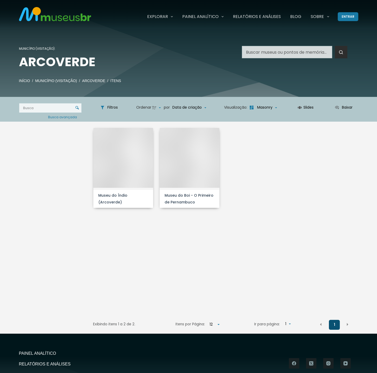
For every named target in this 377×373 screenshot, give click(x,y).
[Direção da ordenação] (157, 107)
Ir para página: (267, 324)
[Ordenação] (189, 107)
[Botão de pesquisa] (341, 52)
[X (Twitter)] (311, 363)
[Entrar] (348, 16)
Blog (295, 17)
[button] (320, 325)
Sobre (321, 17)
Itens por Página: (190, 324)
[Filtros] (109, 107)
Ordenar (143, 107)
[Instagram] (328, 363)
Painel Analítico (204, 17)
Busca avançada (63, 117)
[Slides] (305, 107)
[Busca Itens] (50, 108)
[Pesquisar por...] (287, 52)
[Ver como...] (343, 107)
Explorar (161, 17)
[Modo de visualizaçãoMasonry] (262, 107)
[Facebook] (294, 363)
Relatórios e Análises (257, 17)
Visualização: (236, 107)
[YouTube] (345, 363)
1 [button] (334, 324)
